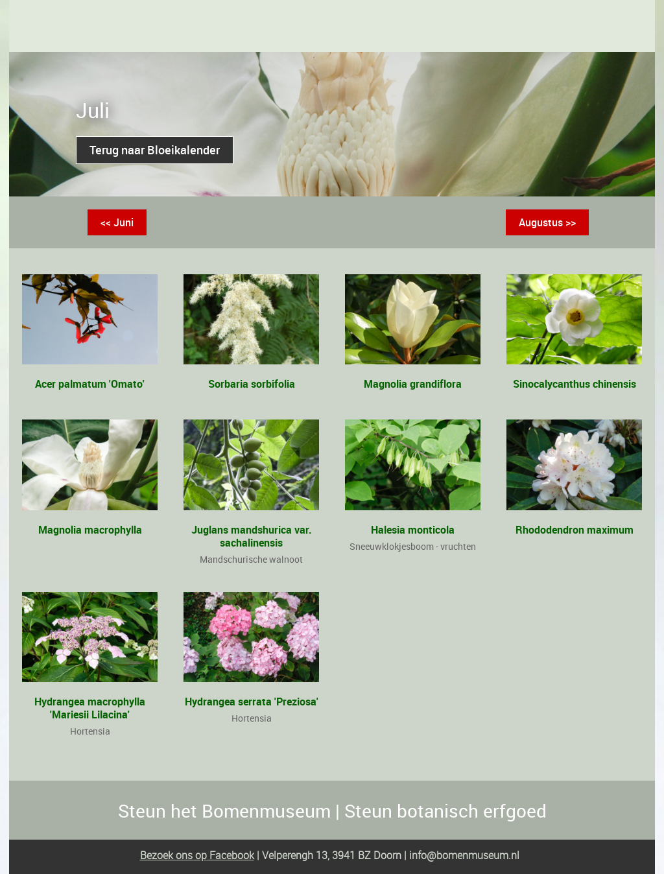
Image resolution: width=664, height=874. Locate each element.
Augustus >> (547, 222)
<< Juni (117, 222)
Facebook (230, 855)
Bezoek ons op (173, 855)
